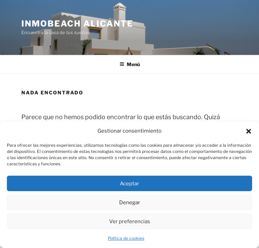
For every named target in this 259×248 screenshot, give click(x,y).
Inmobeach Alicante (77, 24)
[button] (248, 131)
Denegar (129, 202)
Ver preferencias (129, 221)
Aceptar (129, 183)
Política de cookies (126, 238)
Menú (130, 64)
